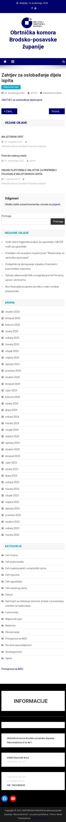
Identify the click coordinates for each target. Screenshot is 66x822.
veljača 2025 (12, 357)
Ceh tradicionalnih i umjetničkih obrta (25, 568)
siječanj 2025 (12, 364)
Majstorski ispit (11, 87)
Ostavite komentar (52, 93)
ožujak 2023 (12, 495)
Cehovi (9, 594)
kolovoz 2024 (12, 397)
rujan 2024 (11, 390)
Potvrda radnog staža (58, 111)
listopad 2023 (12, 456)
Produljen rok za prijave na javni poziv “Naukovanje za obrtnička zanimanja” (34, 255)
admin (33, 92)
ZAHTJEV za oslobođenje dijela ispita (21, 99)
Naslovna (10, 625)
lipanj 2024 (11, 410)
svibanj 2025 (12, 337)
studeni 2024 (12, 377)
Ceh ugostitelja (13, 581)
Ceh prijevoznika (14, 561)
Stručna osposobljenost (18, 645)
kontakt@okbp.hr (16, 781)
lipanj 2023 (11, 475)
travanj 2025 (12, 344)
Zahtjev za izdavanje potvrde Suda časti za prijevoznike (11, 111)
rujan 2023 (11, 462)
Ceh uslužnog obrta (16, 588)
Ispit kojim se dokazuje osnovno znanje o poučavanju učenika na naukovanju (34, 603)
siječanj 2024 (12, 442)
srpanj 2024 (11, 403)
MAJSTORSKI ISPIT (12, 136)
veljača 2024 (12, 436)
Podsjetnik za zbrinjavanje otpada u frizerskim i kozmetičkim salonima (31, 266)
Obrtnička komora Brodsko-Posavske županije (23, 146)
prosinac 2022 (13, 515)
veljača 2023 (12, 502)
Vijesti (8, 658)
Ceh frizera (11, 555)
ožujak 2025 (12, 351)
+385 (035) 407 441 (16, 777)
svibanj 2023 (12, 482)
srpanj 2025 (11, 331)
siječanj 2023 (12, 508)
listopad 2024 (12, 383)
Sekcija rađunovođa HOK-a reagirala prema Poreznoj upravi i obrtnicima (34, 277)
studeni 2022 (12, 521)
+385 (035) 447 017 (16, 761)
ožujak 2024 (12, 429)
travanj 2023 (12, 489)
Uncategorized (13, 651)
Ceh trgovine (12, 574)
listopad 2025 (12, 318)
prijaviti (56, 204)
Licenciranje (11, 612)
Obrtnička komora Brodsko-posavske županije (33, 39)
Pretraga (6, 216)
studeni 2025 (12, 311)
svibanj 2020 (12, 528)
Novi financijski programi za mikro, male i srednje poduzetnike (32, 289)
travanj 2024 (12, 423)
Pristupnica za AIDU (16, 638)
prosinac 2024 (13, 370)
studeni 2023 (12, 449)
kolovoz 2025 (12, 324)
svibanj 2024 (12, 416)
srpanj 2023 (11, 469)
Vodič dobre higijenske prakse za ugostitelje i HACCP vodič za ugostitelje (34, 244)
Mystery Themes (39, 818)
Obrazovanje (12, 632)
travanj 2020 (12, 534)
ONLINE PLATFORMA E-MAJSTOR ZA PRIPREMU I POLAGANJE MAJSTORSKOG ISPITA (29, 172)
